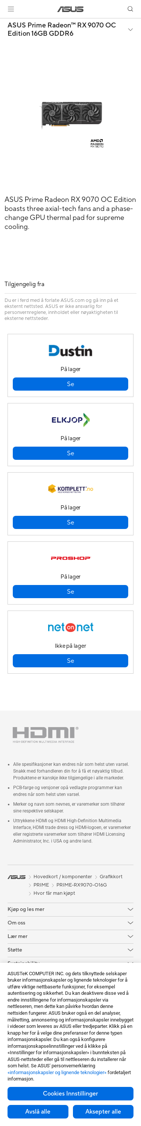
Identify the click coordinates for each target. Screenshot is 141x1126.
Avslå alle (37, 1111)
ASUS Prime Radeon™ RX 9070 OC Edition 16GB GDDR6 (62, 29)
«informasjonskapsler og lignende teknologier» (57, 1072)
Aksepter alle (103, 1111)
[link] (70, 9)
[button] (11, 9)
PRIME (41, 885)
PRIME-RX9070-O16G (81, 885)
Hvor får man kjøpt (54, 893)
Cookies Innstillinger (70, 1093)
